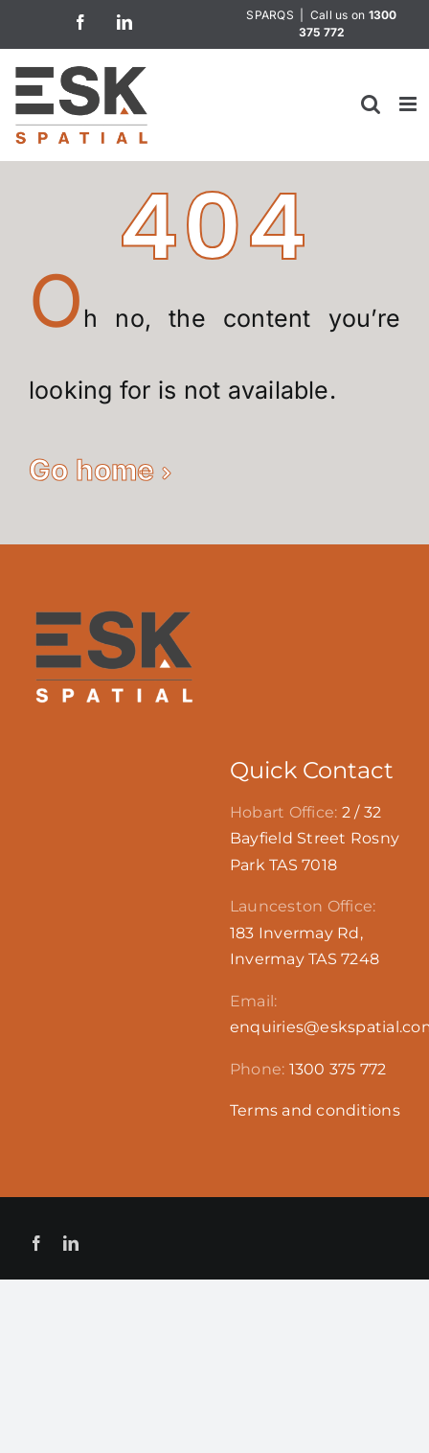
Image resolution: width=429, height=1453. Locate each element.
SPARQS (269, 15)
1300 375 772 (338, 1069)
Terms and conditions (315, 1110)
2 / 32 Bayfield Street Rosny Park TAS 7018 (314, 838)
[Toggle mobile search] (370, 104)
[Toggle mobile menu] (409, 104)
